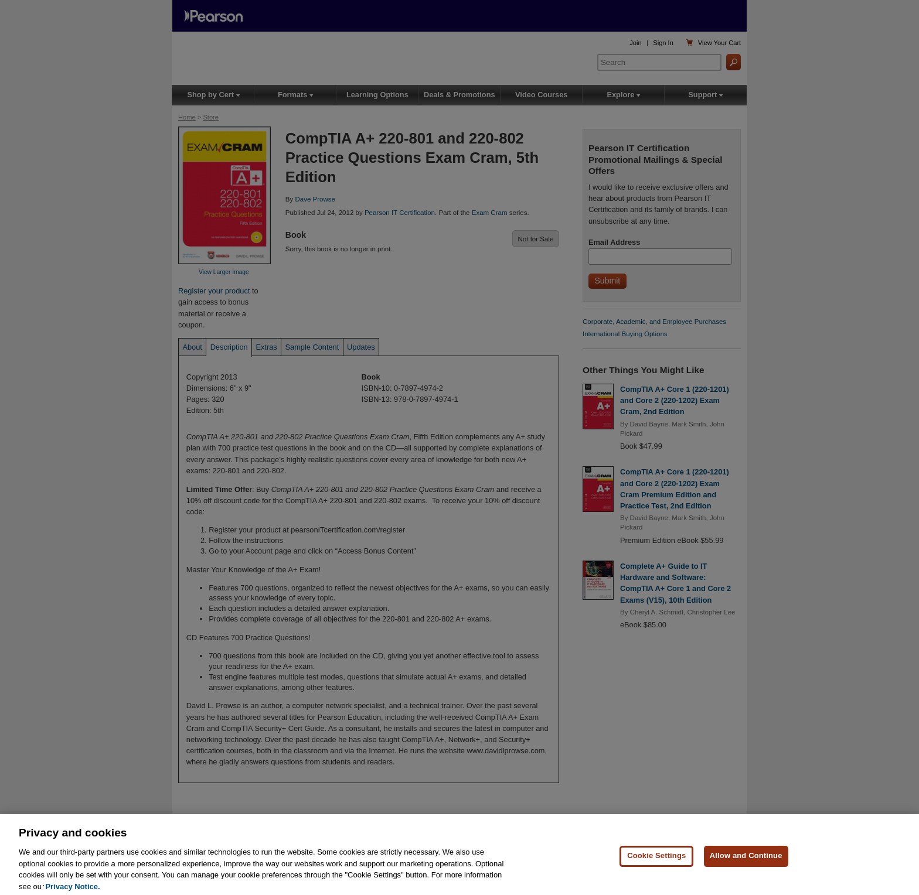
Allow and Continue (746, 869)
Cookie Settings (656, 869)
